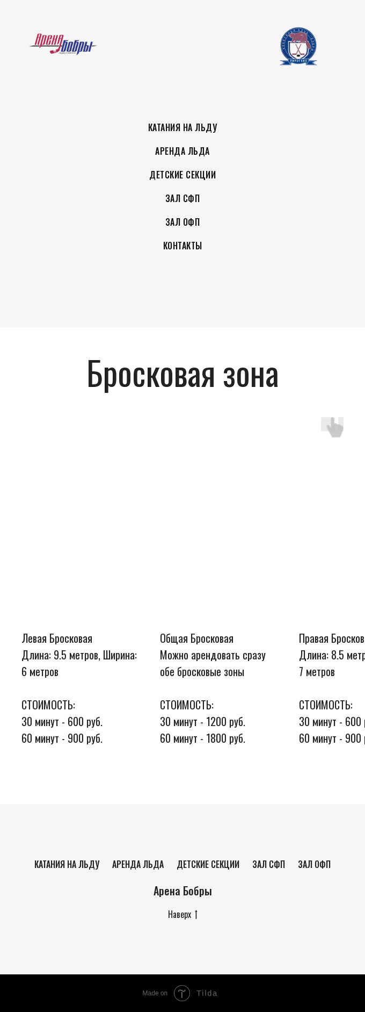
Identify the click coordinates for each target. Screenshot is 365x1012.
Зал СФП (182, 198)
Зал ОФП (182, 222)
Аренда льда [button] (182, 151)
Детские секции (208, 864)
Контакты (182, 245)
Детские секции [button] (182, 174)
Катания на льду (66, 864)
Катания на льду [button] (182, 127)
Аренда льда (138, 864)
